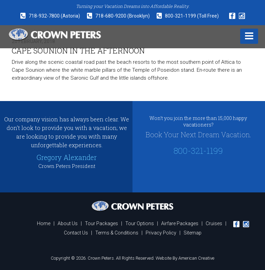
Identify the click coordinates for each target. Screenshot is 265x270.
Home (43, 223)
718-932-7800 (44, 16)
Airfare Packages (179, 223)
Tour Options (139, 223)
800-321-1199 (181, 16)
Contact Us (76, 233)
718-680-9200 (111, 16)
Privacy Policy (161, 233)
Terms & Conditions (116, 233)
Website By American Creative (185, 258)
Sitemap (193, 233)
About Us (68, 223)
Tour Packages (101, 223)
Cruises (214, 223)
